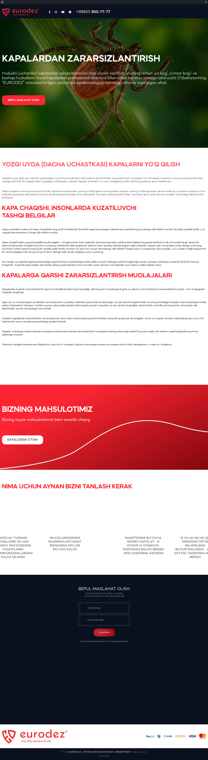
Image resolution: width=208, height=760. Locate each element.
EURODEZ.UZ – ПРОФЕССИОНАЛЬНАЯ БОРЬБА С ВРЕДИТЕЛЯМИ (99, 752)
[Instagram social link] (56, 12)
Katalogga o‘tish (22, 439)
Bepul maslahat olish (23, 100)
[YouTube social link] (63, 12)
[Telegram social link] (70, 12)
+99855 (93, 12)
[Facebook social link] (50, 12)
